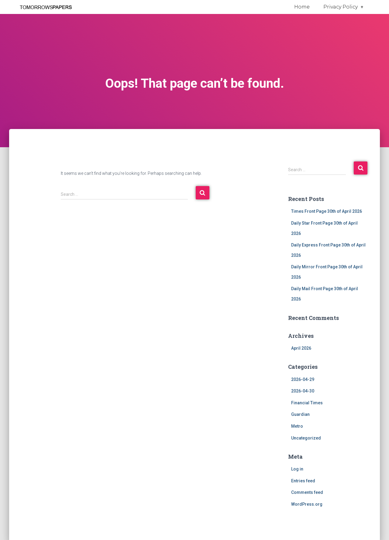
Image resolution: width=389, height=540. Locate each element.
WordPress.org (306, 504)
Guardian (300, 414)
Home (302, 7)
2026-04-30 (302, 391)
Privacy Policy (343, 7)
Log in (297, 469)
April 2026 (301, 348)
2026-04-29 (302, 379)
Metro (297, 426)
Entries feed (303, 480)
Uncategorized (306, 438)
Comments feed (307, 492)
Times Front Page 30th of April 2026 (326, 211)
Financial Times (307, 402)
